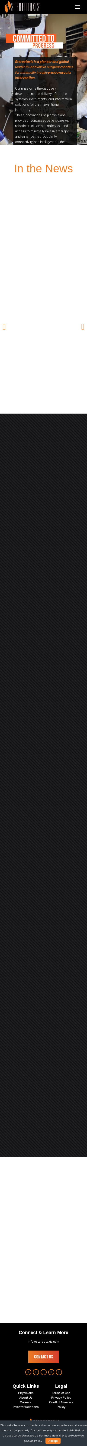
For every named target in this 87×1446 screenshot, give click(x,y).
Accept (53, 1441)
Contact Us (43, 1357)
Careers (26, 1402)
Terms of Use (61, 1393)
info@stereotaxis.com (43, 1341)
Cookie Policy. (33, 1441)
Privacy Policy (61, 1397)
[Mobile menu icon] (77, 7)
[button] (4, 327)
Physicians (26, 1393)
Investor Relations (26, 1407)
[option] (43, 307)
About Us (25, 1397)
